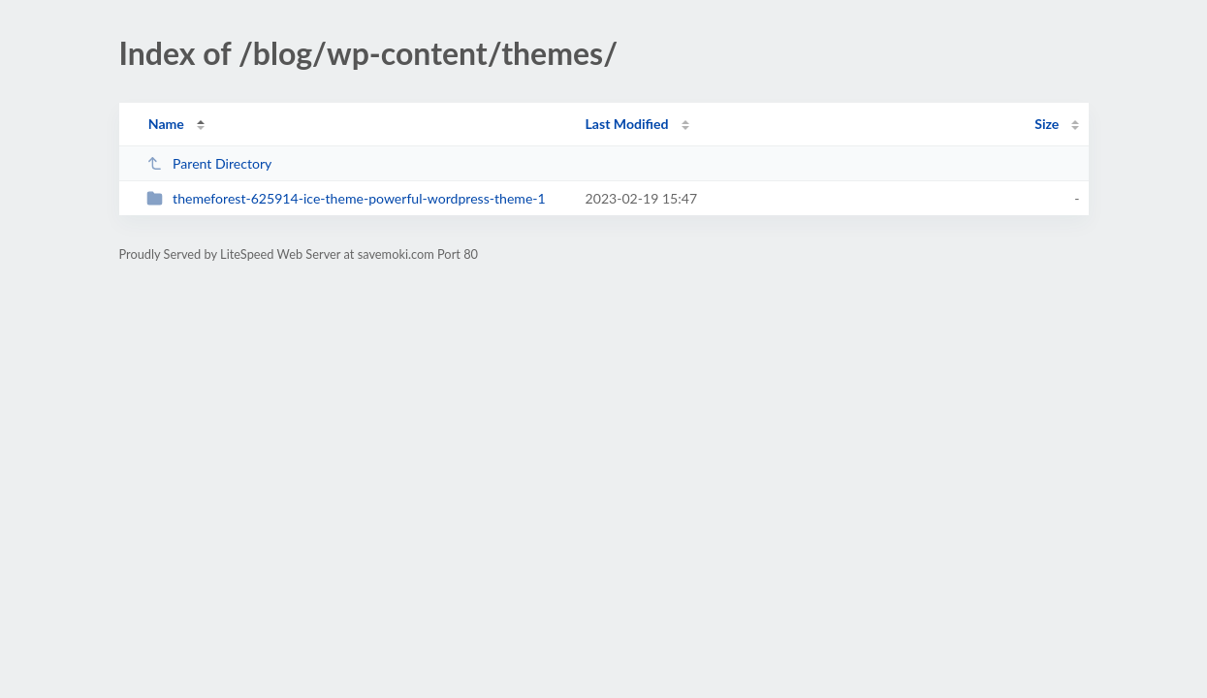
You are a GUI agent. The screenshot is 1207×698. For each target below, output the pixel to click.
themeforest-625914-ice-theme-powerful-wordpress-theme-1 (346, 198)
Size (1046, 123)
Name (166, 123)
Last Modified (627, 123)
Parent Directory (209, 163)
